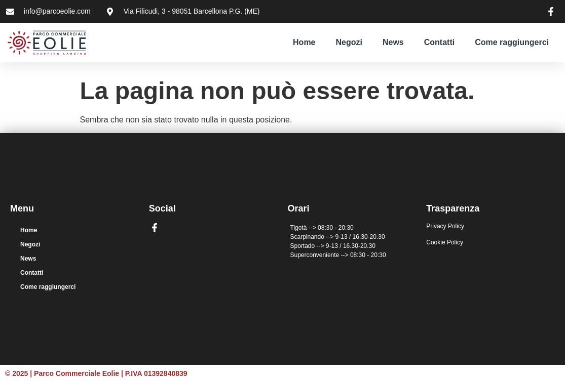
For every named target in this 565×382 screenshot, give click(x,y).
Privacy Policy (445, 226)
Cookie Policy (444, 242)
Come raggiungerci (512, 42)
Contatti (439, 42)
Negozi (349, 42)
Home (304, 42)
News (393, 42)
